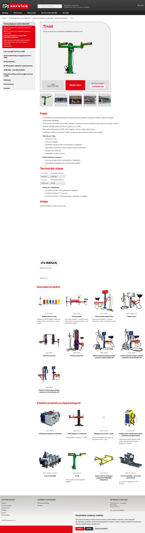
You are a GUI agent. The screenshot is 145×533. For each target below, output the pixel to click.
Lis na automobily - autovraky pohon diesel (131, 477)
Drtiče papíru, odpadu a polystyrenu (18, 66)
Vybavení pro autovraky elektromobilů (17, 40)
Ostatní (7, 88)
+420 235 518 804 (118, 510)
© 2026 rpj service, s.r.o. (8, 520)
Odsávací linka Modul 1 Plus (104, 316)
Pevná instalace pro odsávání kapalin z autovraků (17, 28)
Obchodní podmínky (43, 503)
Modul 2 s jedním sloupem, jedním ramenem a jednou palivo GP (104, 357)
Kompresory (8, 46)
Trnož (77, 476)
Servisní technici (6, 505)
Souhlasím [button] (80, 528)
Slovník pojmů (5, 515)
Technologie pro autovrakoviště (16, 24)
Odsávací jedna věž (76, 356)
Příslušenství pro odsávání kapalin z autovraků (16, 43)
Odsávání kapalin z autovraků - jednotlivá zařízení (15, 36)
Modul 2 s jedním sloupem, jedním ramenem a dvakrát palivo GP (132, 357)
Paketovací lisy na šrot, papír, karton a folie (18, 75)
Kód (41, 268)
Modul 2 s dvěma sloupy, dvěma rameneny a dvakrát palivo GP (49, 391)
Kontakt (66, 13)
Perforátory (9, 84)
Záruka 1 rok (43, 278)
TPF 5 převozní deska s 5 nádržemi (50, 434)
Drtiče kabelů (9, 62)
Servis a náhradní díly (49, 13)
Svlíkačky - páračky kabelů (14, 70)
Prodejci (3, 503)
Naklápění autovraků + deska (104, 434)
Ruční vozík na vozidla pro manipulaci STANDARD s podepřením (103, 478)
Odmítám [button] (89, 528)
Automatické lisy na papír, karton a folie (17, 57)
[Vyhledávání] (50, 6)
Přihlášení (4, 510)
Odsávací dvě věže (49, 356)
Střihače (7, 80)
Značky (3, 513)
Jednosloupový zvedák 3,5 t (77, 434)
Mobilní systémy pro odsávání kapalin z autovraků (17, 32)
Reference (18, 13)
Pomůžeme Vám (98, 86)
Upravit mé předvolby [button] (101, 528)
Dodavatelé (31, 13)
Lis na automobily (50, 476)
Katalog (5, 13)
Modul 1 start (131, 316)
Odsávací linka (77, 316)
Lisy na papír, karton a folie (14, 51)
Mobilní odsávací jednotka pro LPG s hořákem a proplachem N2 (130, 435)
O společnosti (5, 508)
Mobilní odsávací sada (49, 316)
